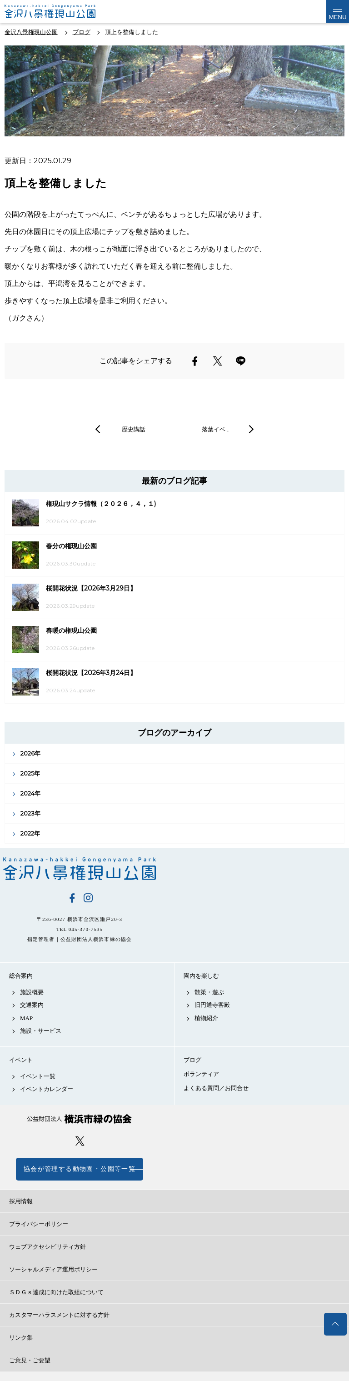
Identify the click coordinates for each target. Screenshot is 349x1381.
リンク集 (21, 1337)
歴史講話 (133, 429)
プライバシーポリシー (38, 1224)
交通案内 (32, 1004)
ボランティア (201, 1074)
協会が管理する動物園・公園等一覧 (79, 1169)
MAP (26, 1018)
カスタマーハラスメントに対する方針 (59, 1314)
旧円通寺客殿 (212, 1004)
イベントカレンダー (46, 1089)
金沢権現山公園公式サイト (50, 11)
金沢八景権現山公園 (79, 868)
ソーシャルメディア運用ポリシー (53, 1269)
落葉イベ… (215, 429)
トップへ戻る (335, 1324)
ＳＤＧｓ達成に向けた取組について (56, 1292)
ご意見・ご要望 (29, 1360)
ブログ (192, 1059)
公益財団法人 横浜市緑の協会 (79, 1119)
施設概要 (32, 992)
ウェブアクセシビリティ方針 (47, 1246)
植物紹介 (206, 1018)
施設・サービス (40, 1030)
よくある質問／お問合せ (216, 1088)
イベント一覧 (37, 1076)
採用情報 (21, 1201)
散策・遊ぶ (209, 992)
